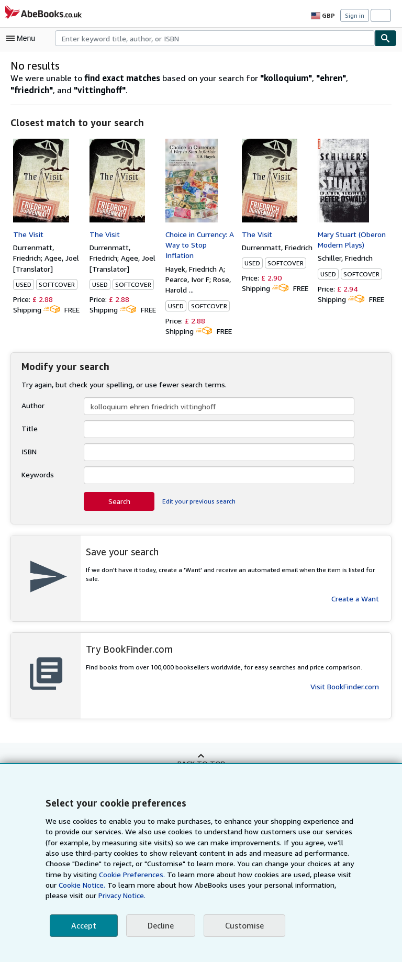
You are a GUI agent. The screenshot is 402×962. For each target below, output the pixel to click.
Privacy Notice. (70, 895)
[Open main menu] (23, 38)
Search (119, 501)
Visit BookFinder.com (344, 687)
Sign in (354, 15)
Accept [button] (83, 925)
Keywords (37, 475)
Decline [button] (160, 925)
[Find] (385, 38)
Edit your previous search (197, 501)
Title (28, 428)
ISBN (30, 452)
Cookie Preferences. (103, 874)
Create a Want (355, 589)
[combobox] (215, 38)
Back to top (200, 763)
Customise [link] (242, 925)
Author (32, 405)
